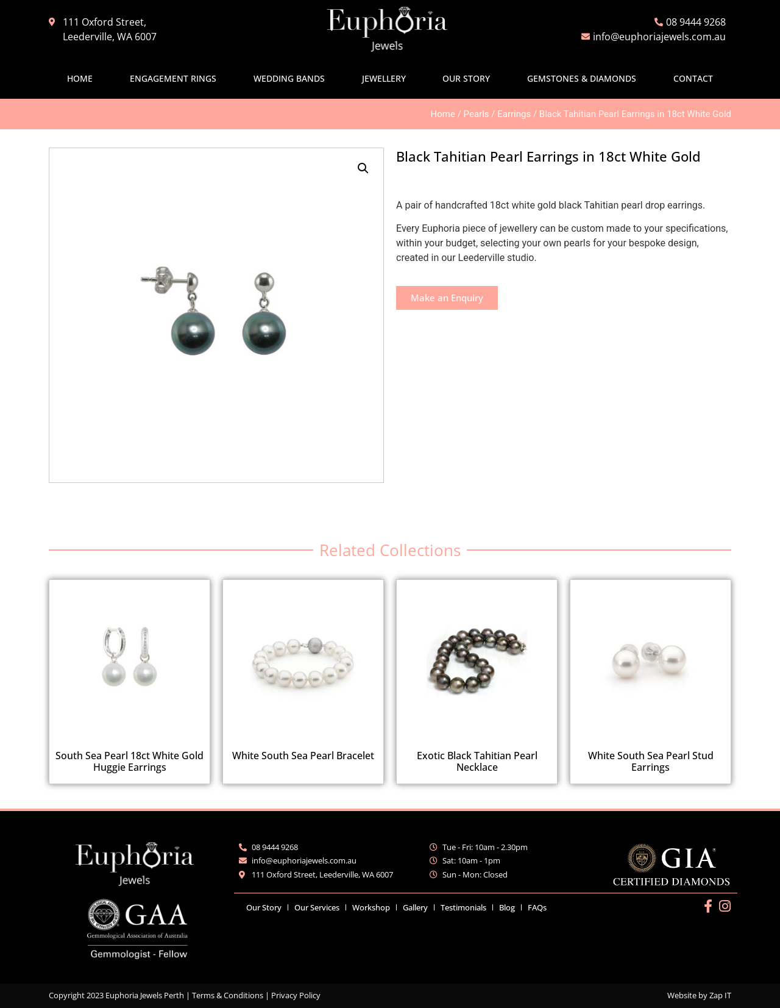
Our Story (466, 78)
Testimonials (463, 907)
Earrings (514, 114)
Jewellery (384, 78)
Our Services (316, 907)
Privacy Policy (296, 995)
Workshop (371, 907)
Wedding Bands (289, 78)
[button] (363, 168)
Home (80, 78)
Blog (507, 907)
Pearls (476, 114)
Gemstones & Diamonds (581, 78)
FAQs (537, 907)
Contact (693, 78)
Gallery (415, 907)
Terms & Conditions (227, 995)
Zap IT (720, 995)
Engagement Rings (173, 78)
